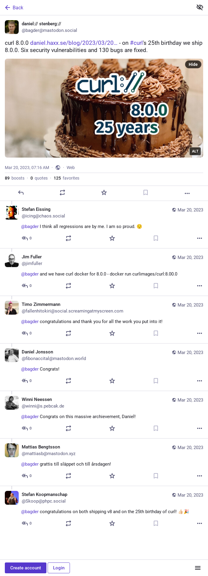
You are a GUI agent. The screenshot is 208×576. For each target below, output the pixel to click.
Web (71, 167)
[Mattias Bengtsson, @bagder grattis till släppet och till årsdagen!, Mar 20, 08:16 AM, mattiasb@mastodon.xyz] (104, 462)
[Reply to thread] (27, 238)
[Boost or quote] (62, 192)
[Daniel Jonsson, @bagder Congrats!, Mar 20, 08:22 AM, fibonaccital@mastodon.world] (104, 367)
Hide (193, 64)
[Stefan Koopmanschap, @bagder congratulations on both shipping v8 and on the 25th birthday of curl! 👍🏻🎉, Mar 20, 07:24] (104, 509)
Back (13, 7)
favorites (66, 178)
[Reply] (20, 192)
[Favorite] (104, 192)
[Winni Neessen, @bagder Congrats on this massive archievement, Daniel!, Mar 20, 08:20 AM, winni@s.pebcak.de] (104, 414)
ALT (195, 151)
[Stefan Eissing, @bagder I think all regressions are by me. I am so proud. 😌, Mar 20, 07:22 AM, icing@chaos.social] (104, 224)
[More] (187, 193)
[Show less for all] (200, 7)
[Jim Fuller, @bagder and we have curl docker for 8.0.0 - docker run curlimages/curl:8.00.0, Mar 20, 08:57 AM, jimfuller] (104, 272)
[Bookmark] (145, 192)
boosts (14, 178)
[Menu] (197, 568)
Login (59, 568)
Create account (25, 568)
